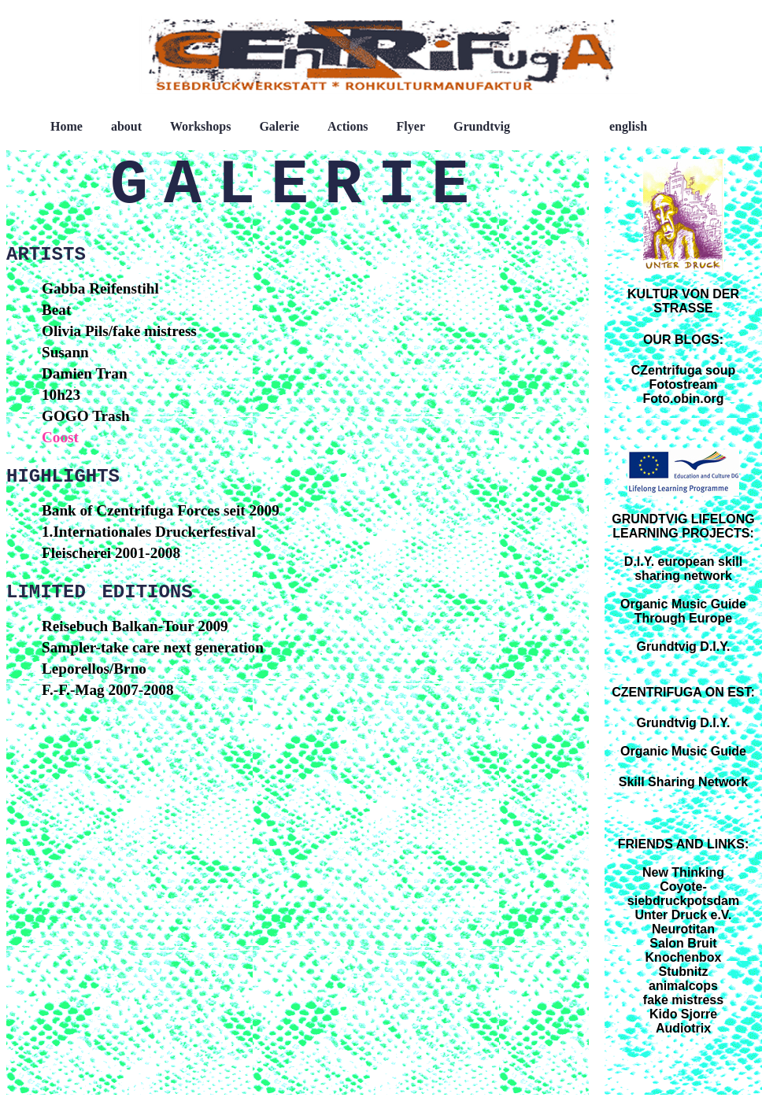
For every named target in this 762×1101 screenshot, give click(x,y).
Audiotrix (683, 1028)
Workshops (200, 126)
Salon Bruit (682, 943)
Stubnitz (683, 971)
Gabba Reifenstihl (100, 288)
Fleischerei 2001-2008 (111, 553)
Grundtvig (481, 126)
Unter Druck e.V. (682, 915)
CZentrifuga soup (683, 370)
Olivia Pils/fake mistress (119, 331)
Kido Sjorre (683, 1014)
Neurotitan (683, 929)
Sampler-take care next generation (153, 647)
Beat (56, 309)
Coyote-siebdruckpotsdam (683, 893)
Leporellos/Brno (94, 668)
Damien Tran (85, 373)
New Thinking (683, 872)
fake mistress (683, 1000)
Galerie (279, 126)
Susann (65, 352)
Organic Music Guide (683, 751)
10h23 (61, 394)
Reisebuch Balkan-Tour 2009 (135, 626)
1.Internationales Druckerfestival (149, 531)
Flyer (411, 126)
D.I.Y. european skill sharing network (683, 568)
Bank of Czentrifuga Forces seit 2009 (160, 510)
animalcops (683, 985)
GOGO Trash (86, 416)
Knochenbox (683, 957)
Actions (347, 126)
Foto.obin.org (682, 398)
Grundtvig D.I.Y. (683, 646)
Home (66, 126)
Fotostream (683, 384)
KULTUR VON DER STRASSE (683, 301)
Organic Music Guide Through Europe (683, 611)
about (126, 126)
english (628, 126)
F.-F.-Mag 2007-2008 (108, 690)
